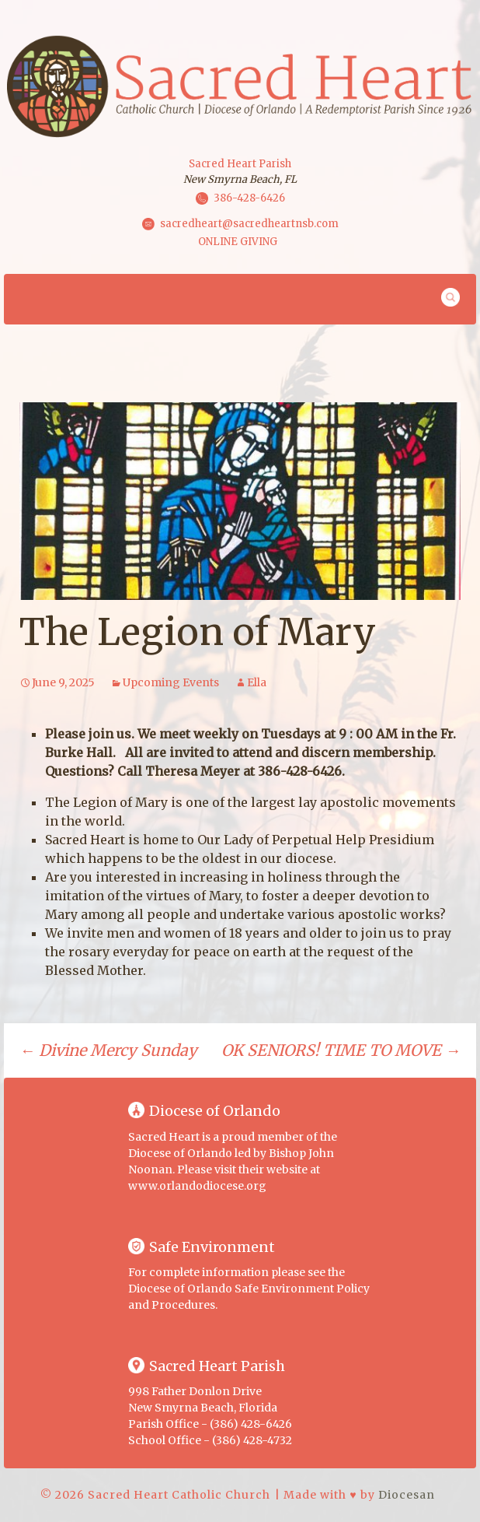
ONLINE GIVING (237, 241)
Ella (256, 682)
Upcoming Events (171, 682)
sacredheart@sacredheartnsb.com (249, 223)
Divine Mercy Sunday (108, 1050)
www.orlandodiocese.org (197, 1186)
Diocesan (406, 1495)
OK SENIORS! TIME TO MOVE (341, 1050)
